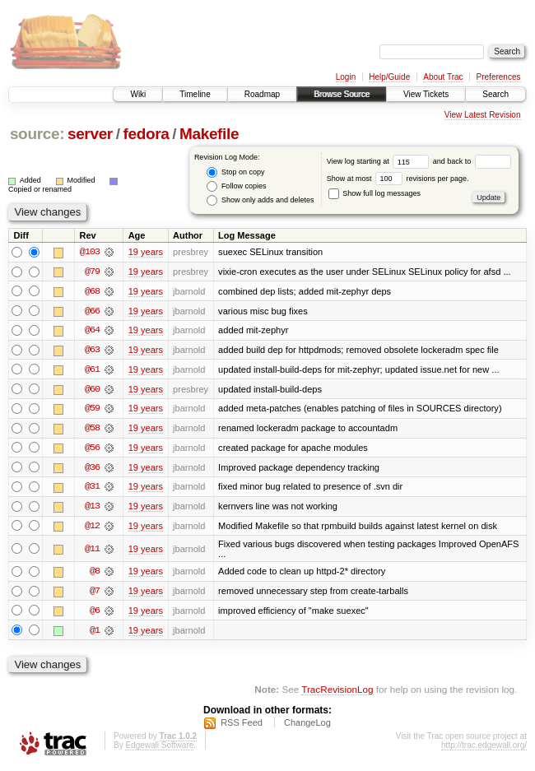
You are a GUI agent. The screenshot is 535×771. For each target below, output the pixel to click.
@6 (95, 613)
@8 (95, 574)
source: (37, 133)
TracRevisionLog (337, 693)
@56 (92, 449)
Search (495, 94)
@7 (95, 594)
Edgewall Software (159, 749)
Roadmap (262, 94)
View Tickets (426, 94)
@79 (92, 271)
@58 (92, 429)
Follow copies (236, 186)
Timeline (194, 94)
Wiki (138, 94)
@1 (95, 633)
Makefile (209, 133)
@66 (92, 311)
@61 (92, 370)
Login (346, 76)
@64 (92, 330)
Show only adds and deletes (260, 200)
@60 (92, 390)
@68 (92, 291)
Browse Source (342, 94)
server (90, 133)
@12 (92, 528)
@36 (92, 469)
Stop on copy (235, 172)
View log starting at (380, 161)
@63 (92, 350)
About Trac (443, 76)
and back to (472, 161)
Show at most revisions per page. (398, 178)
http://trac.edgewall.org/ (484, 749)
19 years (145, 252)
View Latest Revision (482, 114)
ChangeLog (307, 727)
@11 (92, 551)
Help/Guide (389, 76)
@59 (92, 409)
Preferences (499, 76)
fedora (146, 133)
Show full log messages (374, 193)
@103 (90, 251)
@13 (92, 508)
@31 (92, 488)
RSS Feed (242, 727)
